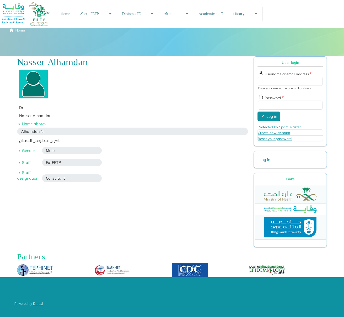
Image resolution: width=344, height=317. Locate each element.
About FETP (89, 14)
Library (238, 14)
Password (273, 98)
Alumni (170, 14)
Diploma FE (131, 14)
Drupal (38, 304)
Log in (271, 116)
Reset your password (275, 138)
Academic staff (211, 14)
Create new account (274, 132)
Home (65, 14)
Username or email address (287, 74)
